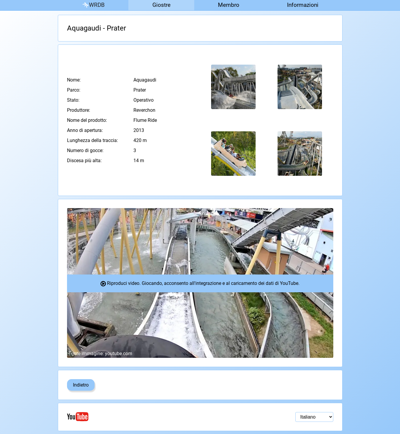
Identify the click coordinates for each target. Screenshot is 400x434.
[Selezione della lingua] (314, 417)
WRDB (93, 5)
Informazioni (302, 4)
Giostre (161, 4)
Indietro (81, 385)
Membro (228, 4)
